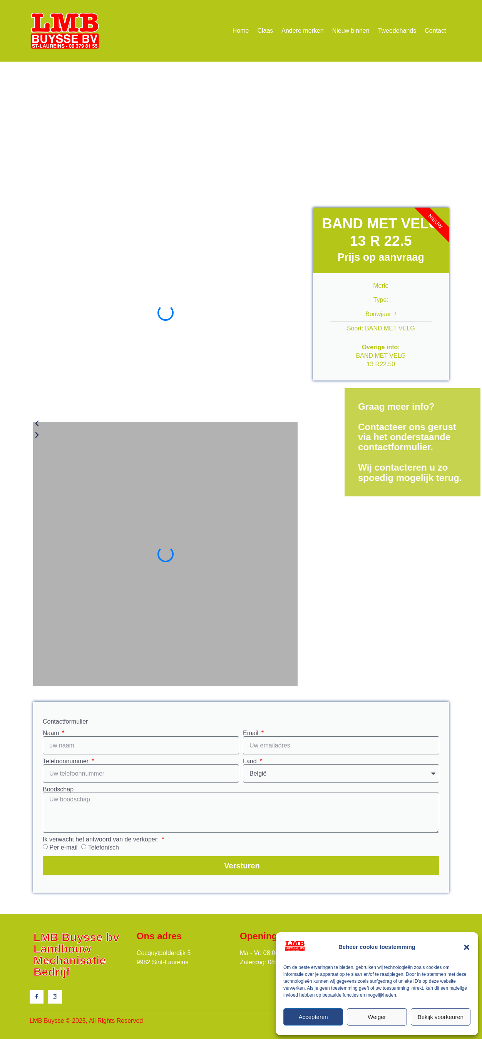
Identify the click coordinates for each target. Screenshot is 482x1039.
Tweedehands (397, 30)
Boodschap (58, 789)
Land (250, 761)
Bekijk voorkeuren (441, 1017)
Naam (52, 733)
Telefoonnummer (66, 761)
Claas (265, 30)
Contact (435, 30)
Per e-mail (63, 847)
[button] (466, 947)
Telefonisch (103, 847)
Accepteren (313, 1017)
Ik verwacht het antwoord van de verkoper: (102, 839)
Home (241, 30)
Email (251, 733)
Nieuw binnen (351, 30)
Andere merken (302, 30)
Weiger (377, 1017)
